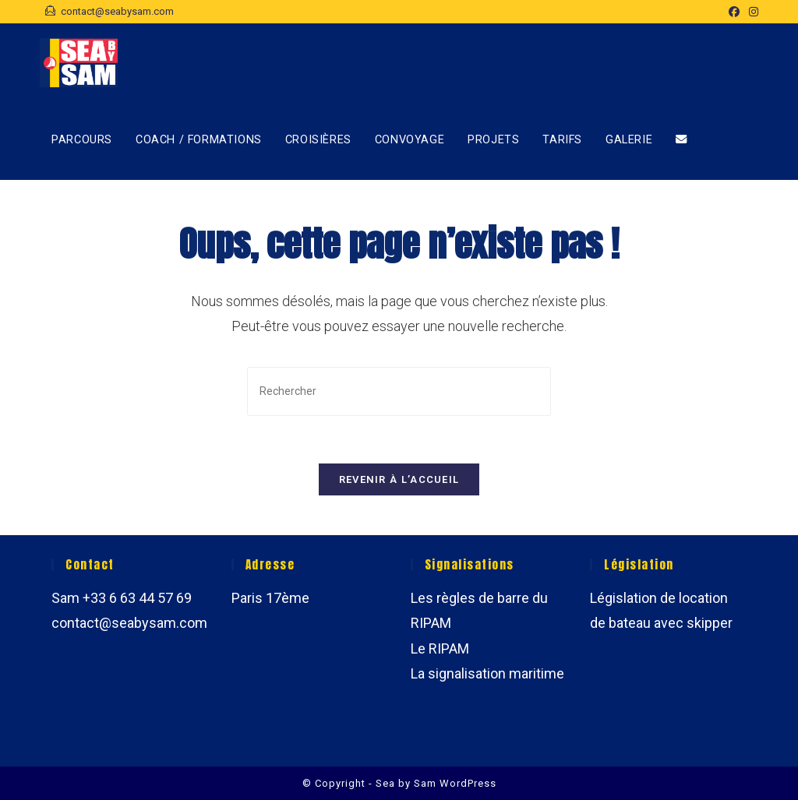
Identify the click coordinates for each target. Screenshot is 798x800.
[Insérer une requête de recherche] (399, 391)
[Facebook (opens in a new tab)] (734, 11)
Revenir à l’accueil (399, 479)
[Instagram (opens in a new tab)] (751, 11)
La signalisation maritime (487, 673)
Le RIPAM (440, 648)
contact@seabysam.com (129, 623)
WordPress (468, 783)
